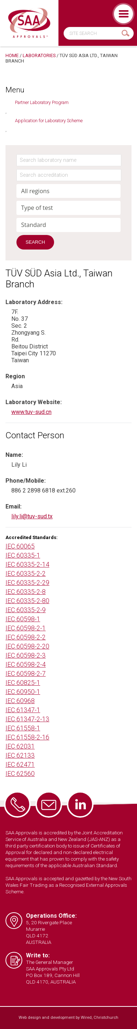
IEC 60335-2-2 (25, 573)
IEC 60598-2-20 (27, 646)
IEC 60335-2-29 (27, 582)
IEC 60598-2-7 (25, 673)
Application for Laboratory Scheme (49, 120)
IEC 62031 (20, 746)
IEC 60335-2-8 (25, 591)
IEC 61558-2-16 (27, 737)
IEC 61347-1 (22, 710)
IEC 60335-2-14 (27, 564)
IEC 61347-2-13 (27, 719)
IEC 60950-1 (22, 691)
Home (12, 55)
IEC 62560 (20, 773)
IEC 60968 (20, 701)
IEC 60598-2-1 (25, 628)
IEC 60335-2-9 (25, 610)
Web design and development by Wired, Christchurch (68, 1017)
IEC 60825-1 (22, 682)
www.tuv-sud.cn (31, 411)
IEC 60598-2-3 (25, 655)
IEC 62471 (20, 764)
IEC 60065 (20, 546)
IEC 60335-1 (22, 555)
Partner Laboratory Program (42, 102)
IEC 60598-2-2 (25, 637)
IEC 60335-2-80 (27, 601)
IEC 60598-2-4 (25, 664)
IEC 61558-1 (22, 728)
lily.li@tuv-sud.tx (32, 516)
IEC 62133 (20, 755)
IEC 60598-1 (22, 619)
